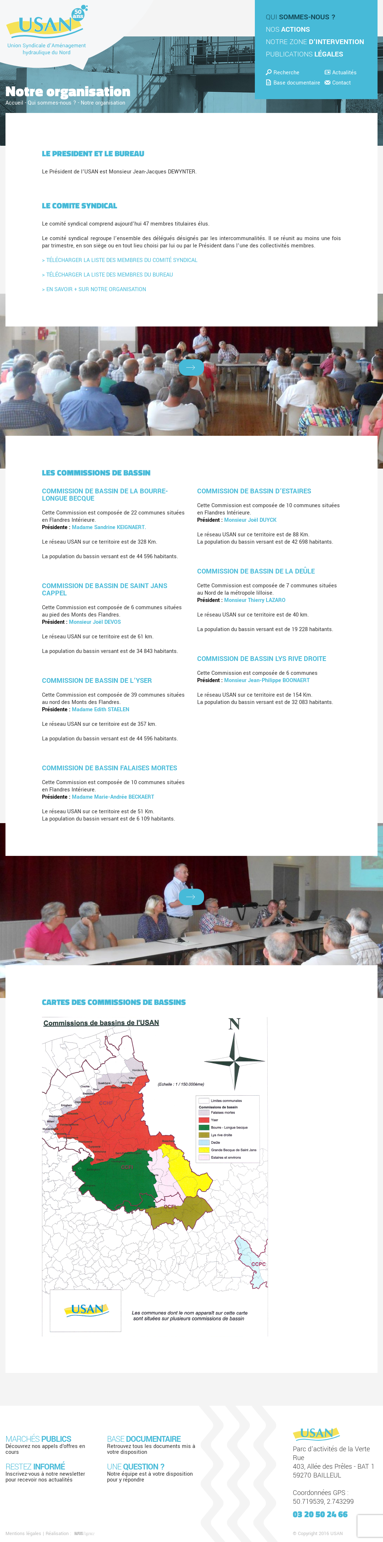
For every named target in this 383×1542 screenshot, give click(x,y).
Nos (288, 29)
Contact (338, 83)
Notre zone (315, 42)
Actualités (341, 73)
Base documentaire (293, 83)
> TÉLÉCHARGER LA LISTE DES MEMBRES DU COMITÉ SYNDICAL (120, 260)
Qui (301, 17)
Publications (304, 54)
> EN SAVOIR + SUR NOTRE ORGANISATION (94, 289)
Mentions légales (23, 1533)
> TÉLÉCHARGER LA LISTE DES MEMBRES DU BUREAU (107, 275)
